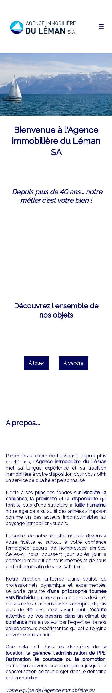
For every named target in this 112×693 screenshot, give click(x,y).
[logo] (43, 26)
